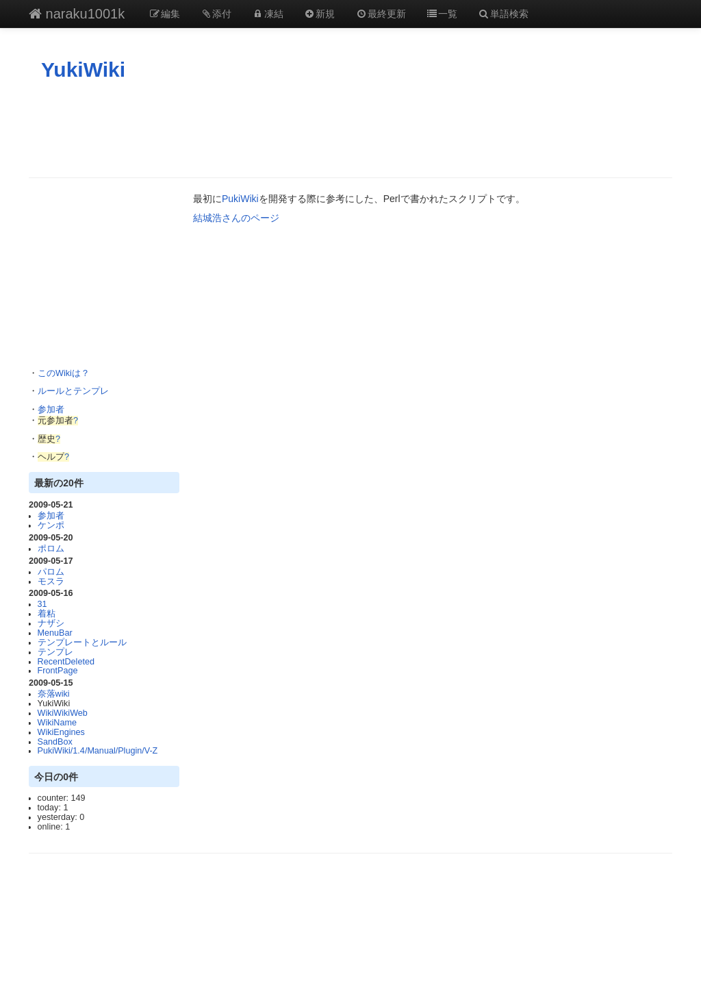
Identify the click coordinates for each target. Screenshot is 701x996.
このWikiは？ (64, 373)
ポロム (51, 548)
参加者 (51, 409)
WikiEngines (61, 732)
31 (42, 604)
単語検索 (503, 13)
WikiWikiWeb (63, 713)
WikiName (57, 722)
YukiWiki (83, 69)
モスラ (51, 581)
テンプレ (55, 652)
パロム (51, 572)
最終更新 (380, 13)
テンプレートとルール (82, 642)
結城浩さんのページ (236, 217)
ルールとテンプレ (73, 391)
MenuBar (55, 633)
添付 (216, 13)
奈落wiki (54, 694)
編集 (164, 13)
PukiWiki (240, 198)
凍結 (267, 13)
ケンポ (51, 525)
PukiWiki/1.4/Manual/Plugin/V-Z (98, 751)
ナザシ (51, 623)
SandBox (55, 742)
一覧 (442, 13)
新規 (319, 13)
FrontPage (58, 670)
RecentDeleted (66, 662)
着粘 (46, 614)
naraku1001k (77, 13)
